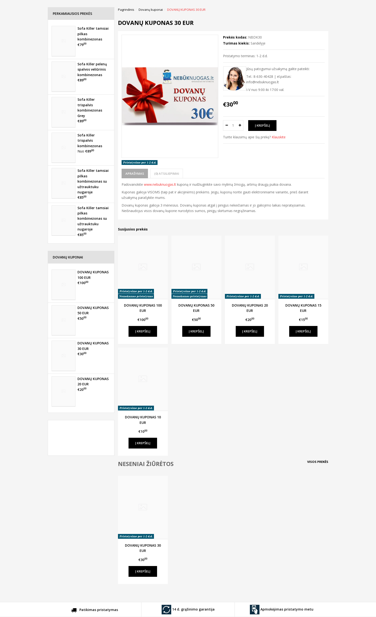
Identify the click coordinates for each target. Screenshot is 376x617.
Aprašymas (134, 173)
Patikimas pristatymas (94, 610)
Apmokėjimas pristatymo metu (281, 609)
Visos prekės (317, 462)
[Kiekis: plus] (239, 125)
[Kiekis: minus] (226, 125)
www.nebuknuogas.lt (160, 184)
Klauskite (279, 137)
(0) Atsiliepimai (166, 173)
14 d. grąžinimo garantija (188, 609)
